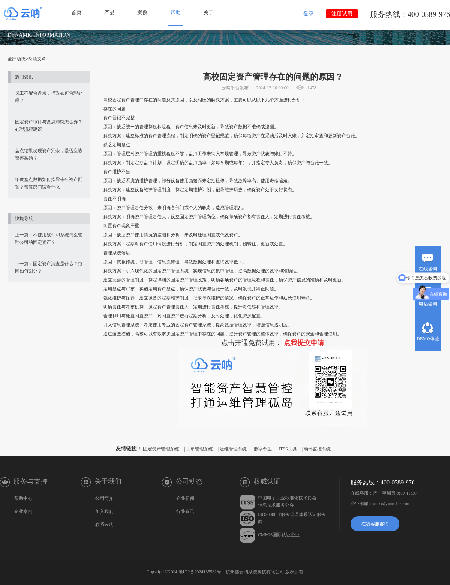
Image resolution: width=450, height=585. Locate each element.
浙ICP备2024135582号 (200, 571)
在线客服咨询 (375, 523)
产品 (109, 12)
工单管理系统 (199, 449)
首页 (76, 12)
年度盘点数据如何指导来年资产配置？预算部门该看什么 (48, 183)
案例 (142, 12)
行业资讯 (185, 511)
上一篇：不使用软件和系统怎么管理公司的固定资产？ (48, 238)
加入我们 (104, 511)
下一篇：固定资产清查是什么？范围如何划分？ (48, 267)
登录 (308, 13)
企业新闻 (185, 498)
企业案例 (23, 511)
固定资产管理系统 (161, 449)
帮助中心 (23, 498)
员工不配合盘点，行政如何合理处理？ (48, 96)
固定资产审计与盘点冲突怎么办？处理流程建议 (48, 125)
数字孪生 (263, 449)
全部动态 (17, 59)
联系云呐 (104, 524)
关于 (208, 12)
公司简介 (104, 498)
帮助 (175, 12)
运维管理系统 (233, 449)
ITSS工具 (288, 449)
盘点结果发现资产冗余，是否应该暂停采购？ (48, 154)
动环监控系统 (317, 449)
